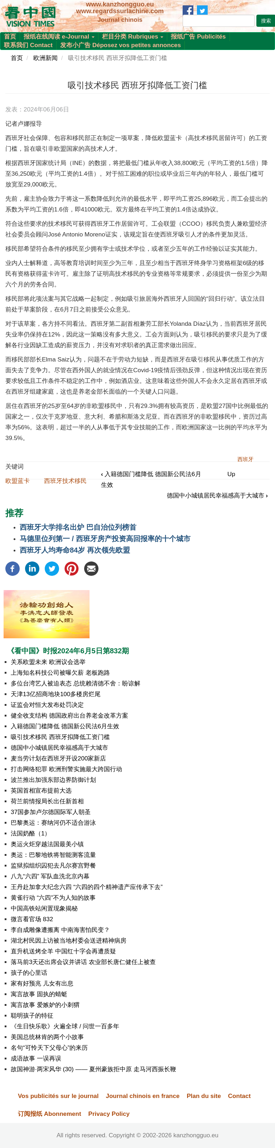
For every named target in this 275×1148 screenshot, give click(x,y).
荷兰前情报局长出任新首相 (47, 801)
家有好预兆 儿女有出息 (42, 983)
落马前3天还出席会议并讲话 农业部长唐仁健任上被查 (83, 962)
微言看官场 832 (32, 919)
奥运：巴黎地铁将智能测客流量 (53, 855)
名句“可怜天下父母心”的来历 (49, 1047)
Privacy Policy (109, 1113)
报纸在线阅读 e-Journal (59, 36)
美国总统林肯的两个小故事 (47, 1037)
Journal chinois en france (142, 1096)
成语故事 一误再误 (36, 1058)
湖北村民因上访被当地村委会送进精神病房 (68, 940)
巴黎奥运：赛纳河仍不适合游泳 (53, 822)
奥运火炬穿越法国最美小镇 (47, 844)
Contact (239, 1096)
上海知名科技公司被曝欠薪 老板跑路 (60, 672)
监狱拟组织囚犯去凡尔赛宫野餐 (53, 865)
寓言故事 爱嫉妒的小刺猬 (45, 1005)
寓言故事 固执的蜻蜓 (39, 994)
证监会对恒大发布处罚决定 (47, 705)
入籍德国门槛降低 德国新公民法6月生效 (65, 726)
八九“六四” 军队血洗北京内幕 (50, 876)
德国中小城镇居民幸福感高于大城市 (217, 495)
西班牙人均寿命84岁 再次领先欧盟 (75, 550)
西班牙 (245, 459)
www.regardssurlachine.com (120, 11)
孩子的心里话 (29, 972)
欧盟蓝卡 (17, 481)
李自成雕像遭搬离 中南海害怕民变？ (60, 930)
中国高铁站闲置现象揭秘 (44, 908)
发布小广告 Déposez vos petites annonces (120, 45)
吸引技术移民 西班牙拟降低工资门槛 (60, 737)
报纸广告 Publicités (198, 36)
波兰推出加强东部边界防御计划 (53, 780)
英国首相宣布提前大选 (41, 790)
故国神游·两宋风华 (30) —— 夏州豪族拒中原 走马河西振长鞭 (93, 1069)
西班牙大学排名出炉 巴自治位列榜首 (78, 527)
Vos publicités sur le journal (58, 1096)
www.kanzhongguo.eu (120, 4)
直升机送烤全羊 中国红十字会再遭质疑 (63, 951)
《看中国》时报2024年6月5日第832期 (68, 651)
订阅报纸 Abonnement (49, 1113)
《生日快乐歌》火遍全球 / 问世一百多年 (65, 1026)
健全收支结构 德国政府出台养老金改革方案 (69, 715)
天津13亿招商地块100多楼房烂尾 (56, 694)
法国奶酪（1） (30, 833)
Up (231, 474)
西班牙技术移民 (65, 481)
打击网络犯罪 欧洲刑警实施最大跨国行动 (66, 769)
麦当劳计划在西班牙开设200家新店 (58, 758)
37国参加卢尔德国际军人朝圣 (51, 812)
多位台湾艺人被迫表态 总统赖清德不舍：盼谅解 (75, 683)
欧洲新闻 (45, 58)
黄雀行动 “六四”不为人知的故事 (53, 897)
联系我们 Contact (28, 45)
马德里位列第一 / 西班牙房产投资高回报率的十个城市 (105, 539)
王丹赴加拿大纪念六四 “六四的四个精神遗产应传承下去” (87, 887)
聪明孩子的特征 (32, 1015)
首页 (10, 36)
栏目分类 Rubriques (133, 36)
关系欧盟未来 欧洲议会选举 (48, 662)
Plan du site (204, 1096)
